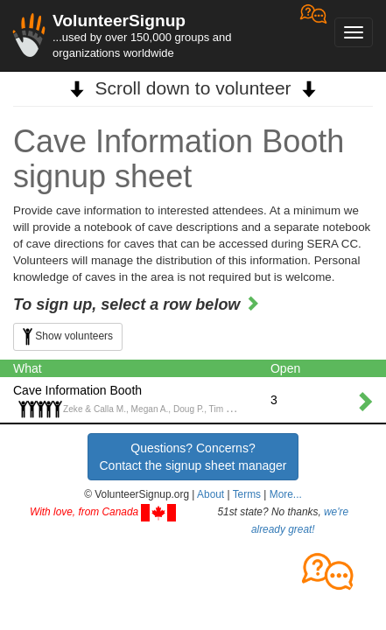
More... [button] (286, 494)
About (210, 494)
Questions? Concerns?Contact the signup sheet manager (192, 456)
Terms (247, 494)
